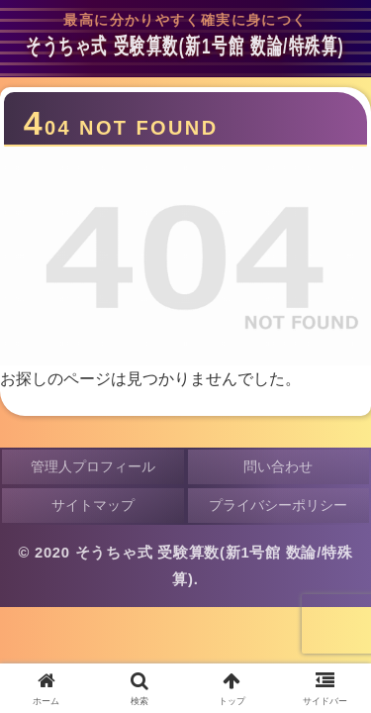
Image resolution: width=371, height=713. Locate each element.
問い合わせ (278, 466)
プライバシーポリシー (278, 505)
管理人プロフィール (93, 466)
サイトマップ (93, 505)
